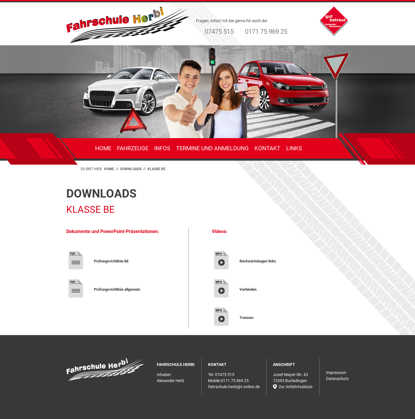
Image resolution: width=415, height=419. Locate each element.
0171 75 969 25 (266, 31)
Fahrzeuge (132, 148)
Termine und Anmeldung (212, 148)
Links (294, 148)
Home (103, 148)
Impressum (336, 372)
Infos (162, 148)
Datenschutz (337, 378)
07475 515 (219, 31)
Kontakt (267, 148)
